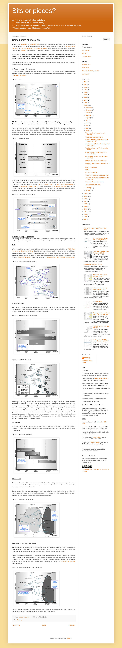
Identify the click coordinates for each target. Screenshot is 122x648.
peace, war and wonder (46, 184)
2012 (85, 199)
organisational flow (60, 186)
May (87, 125)
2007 (85, 212)
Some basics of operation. (93, 184)
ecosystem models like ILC (30, 186)
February (88, 188)
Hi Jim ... (88, 170)
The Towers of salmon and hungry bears (97, 175)
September (89, 115)
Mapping (19, 619)
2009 (85, 206)
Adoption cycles (97, 301)
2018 (85, 97)
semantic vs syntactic (68, 561)
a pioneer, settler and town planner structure (60, 257)
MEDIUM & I (86, 50)
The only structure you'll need (90, 71)
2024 (85, 82)
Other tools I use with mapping (94, 182)
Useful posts (85, 74)
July (87, 120)
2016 (85, 102)
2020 (85, 92)
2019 (85, 95)
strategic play (34, 44)
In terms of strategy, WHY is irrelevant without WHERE (96, 140)
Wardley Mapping (95, 442)
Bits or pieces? (34, 10)
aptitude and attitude (24, 257)
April (87, 128)
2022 (85, 87)
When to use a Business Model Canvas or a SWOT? (101, 340)
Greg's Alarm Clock (91, 167)
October (88, 112)
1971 (85, 219)
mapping (24, 44)
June (87, 123)
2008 (85, 209)
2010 (85, 204)
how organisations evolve (65, 184)
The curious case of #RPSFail (94, 137)
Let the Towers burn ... (92, 172)
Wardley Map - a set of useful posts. (96, 160)
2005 (85, 217)
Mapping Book (86, 64)
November (89, 110)
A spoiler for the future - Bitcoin (93, 264)
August (88, 118)
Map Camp (85, 67)
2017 (85, 100)
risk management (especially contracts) (34, 48)
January (88, 190)
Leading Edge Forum (100, 378)
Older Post (72, 625)
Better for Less (97, 437)
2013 (85, 196)
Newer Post (16, 625)
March (88, 131)
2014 (85, 193)
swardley (87, 357)
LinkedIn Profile (86, 56)
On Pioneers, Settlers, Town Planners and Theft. (101, 252)
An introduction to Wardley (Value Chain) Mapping (100, 239)
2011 (85, 201)
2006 (85, 214)
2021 (85, 90)
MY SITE (84, 53)
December (89, 107)
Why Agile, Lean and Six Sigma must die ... (100, 275)
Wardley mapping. (20, 75)
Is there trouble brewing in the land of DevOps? (100, 288)
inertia (23, 50)
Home (44, 625)
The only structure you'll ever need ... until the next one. (101, 313)
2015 (85, 105)
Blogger (69, 638)
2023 (85, 84)
